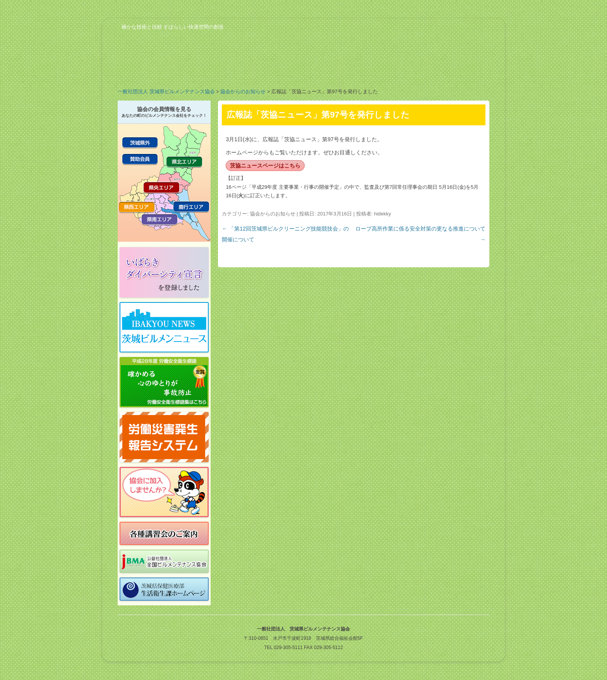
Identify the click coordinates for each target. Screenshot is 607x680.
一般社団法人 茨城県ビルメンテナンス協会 (166, 91)
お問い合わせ (458, 71)
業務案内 (211, 71)
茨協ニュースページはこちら (265, 165)
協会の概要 (149, 71)
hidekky (382, 214)
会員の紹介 (273, 71)
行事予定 (334, 71)
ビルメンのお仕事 (396, 71)
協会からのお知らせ (243, 91)
